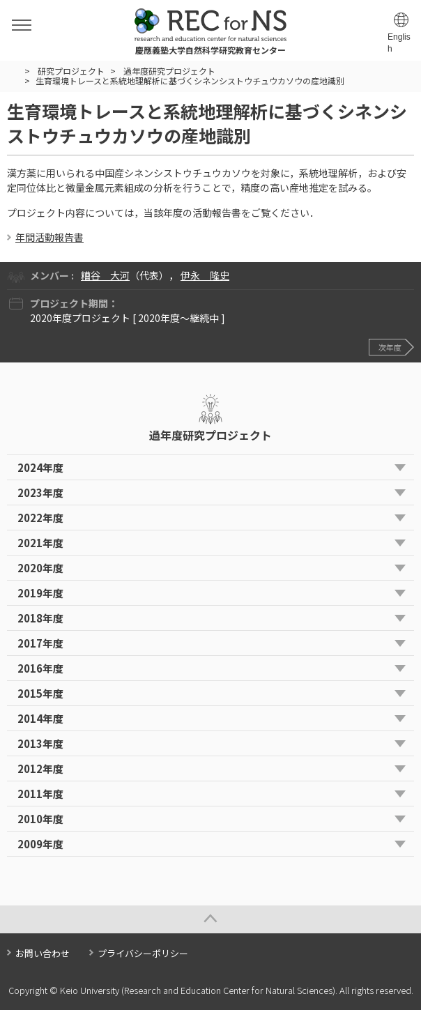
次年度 (389, 347)
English (399, 43)
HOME (13, 71)
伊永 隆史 (205, 275)
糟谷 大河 (105, 275)
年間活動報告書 (49, 237)
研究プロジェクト (71, 71)
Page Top (210, 919)
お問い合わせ (42, 953)
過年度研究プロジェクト (169, 71)
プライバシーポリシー (143, 953)
